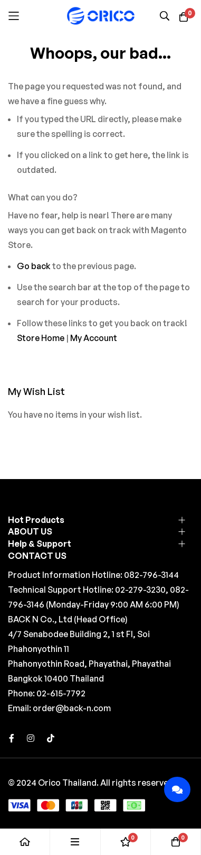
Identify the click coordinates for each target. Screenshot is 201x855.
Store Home (40, 338)
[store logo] (101, 15)
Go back (34, 266)
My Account (93, 338)
